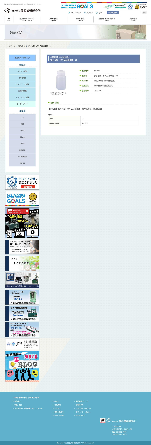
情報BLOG (79, 405)
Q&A (100, 13)
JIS (22, 117)
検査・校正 (18, 405)
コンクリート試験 (22, 84)
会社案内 (57, 405)
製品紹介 (21, 46)
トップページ (10, 46)
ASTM (22, 163)
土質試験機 (22, 91)
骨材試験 (22, 78)
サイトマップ (76, 13)
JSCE (22, 144)
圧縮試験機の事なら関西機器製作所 (27, 398)
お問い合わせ (59, 415)
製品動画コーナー (82, 401)
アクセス (90, 13)
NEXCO (22, 150)
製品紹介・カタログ (22, 58)
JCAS (22, 137)
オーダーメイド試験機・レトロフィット (28, 408)
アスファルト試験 (22, 97)
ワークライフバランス (83, 408)
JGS (22, 124)
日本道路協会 (22, 157)
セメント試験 (22, 71)
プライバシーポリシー (83, 412)
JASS (22, 130)
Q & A (56, 401)
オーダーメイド (22, 104)
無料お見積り (59, 412)
